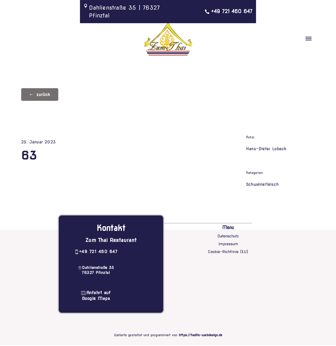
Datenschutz (228, 237)
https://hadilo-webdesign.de (201, 336)
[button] (308, 39)
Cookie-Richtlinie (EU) (228, 252)
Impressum (228, 245)
